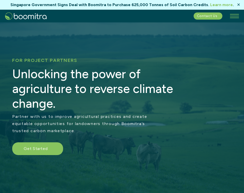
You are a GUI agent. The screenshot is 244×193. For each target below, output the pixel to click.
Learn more (221, 4)
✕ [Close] (238, 5)
